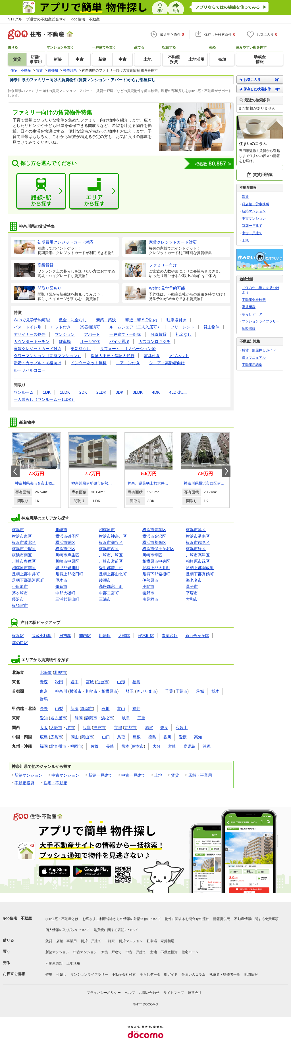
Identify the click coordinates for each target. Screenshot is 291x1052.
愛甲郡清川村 (111, 567)
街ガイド (171, 974)
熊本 (125, 746)
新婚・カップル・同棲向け (37, 363)
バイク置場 (119, 341)
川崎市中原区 (67, 561)
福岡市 (76, 746)
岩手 (74, 682)
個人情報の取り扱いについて (67, 930)
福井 (136, 708)
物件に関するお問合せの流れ (187, 919)
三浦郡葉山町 (67, 599)
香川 (167, 737)
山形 (121, 682)
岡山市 (87, 737)
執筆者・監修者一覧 (224, 974)
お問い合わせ (149, 993)
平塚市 (192, 593)
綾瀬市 (105, 580)
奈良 (164, 727)
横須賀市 (20, 605)
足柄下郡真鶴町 (200, 574)
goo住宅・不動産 (17, 918)
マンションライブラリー (260, 321)
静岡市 (91, 718)
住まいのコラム (193, 974)
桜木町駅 (146, 635)
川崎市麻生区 (67, 555)
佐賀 (95, 746)
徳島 (152, 737)
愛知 (44, 718)
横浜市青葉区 (154, 529)
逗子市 (192, 586)
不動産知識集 (250, 341)
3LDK (138, 392)
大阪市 (56, 727)
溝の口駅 (20, 642)
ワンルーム (24, 392)
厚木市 (61, 580)
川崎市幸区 (152, 555)
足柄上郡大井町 (156, 567)
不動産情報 (248, 188)
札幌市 (60, 672)
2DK (83, 392)
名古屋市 (58, 718)
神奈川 (61, 691)
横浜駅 (18, 635)
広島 (44, 737)
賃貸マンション (131, 941)
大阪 (44, 727)
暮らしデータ (252, 314)
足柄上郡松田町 (69, 574)
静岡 (79, 718)
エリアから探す (94, 191)
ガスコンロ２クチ (155, 341)
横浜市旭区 (196, 529)
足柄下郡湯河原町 (28, 580)
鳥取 (121, 737)
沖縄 (207, 746)
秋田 (59, 682)
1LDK (65, 392)
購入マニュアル (254, 358)
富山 (121, 708)
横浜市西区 (109, 548)
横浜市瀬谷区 (111, 542)
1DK (47, 392)
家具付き (152, 355)
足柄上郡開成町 (200, 567)
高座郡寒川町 (111, 586)
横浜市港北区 (24, 542)
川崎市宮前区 (111, 561)
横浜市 (18, 529)
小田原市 (20, 586)
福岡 (44, 746)
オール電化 (90, 341)
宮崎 (172, 746)
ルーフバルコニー (29, 370)
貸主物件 (211, 327)
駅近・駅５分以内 (141, 320)
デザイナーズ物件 (29, 334)
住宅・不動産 (55, 783)
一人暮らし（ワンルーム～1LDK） (44, 399)
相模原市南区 (24, 567)
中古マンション (65, 775)
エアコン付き (128, 363)
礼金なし (184, 334)
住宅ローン (190, 952)
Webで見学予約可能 (32, 320)
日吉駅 (65, 635)
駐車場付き (176, 320)
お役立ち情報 (14, 974)
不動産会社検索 (254, 300)
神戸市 (99, 727)
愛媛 (183, 737)
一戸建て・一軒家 (125, 334)
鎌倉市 (61, 586)
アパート (92, 334)
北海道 (46, 672)
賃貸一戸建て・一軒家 (98, 941)
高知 (198, 737)
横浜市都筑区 (154, 542)
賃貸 (175, 775)
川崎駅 (105, 635)
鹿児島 (189, 746)
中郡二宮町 (109, 593)
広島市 (56, 737)
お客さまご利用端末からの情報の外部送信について (121, 919)
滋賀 (149, 727)
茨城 (200, 691)
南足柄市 (150, 599)
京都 (118, 727)
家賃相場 (248, 307)
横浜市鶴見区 (198, 542)
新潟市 (87, 708)
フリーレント (182, 327)
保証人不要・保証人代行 (112, 355)
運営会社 (194, 993)
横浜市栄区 (65, 542)
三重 (141, 718)
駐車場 (65, 341)
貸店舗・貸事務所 (255, 204)
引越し (61, 974)
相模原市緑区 (198, 561)
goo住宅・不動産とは (61, 919)
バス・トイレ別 (27, 327)
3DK (119, 392)
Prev (15, 471)
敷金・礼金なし (73, 320)
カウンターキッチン (31, 341)
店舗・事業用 (200, 775)
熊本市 (138, 746)
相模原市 (107, 529)
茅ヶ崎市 (20, 593)
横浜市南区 (22, 555)
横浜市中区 (65, 548)
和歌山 (182, 727)
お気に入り (260, 80)
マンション (65, 334)
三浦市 (105, 599)
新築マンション (28, 775)
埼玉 (130, 691)
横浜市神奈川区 (113, 536)
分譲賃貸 (159, 334)
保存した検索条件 (260, 89)
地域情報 (246, 279)
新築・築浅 (106, 320)
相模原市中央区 (156, 561)
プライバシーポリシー (104, 993)
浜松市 (107, 718)
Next (226, 471)
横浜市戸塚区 (24, 548)
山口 (106, 737)
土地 (158, 775)
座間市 (148, 586)
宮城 (90, 682)
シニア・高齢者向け (167, 363)
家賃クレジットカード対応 (37, 348)
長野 (44, 708)
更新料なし (81, 348)
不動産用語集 (252, 365)
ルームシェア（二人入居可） (135, 327)
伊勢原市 (150, 580)
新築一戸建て (100, 775)
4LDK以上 (178, 392)
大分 (157, 746)
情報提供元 (221, 919)
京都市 (130, 727)
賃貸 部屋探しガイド (259, 350)
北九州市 (58, 746)
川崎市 (61, 529)
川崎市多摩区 (24, 561)
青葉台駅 (170, 635)
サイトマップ (173, 993)
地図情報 (248, 329)
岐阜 (126, 718)
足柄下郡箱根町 (156, 574)
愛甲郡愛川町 (67, 567)
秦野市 (148, 593)
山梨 (59, 708)
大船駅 (124, 635)
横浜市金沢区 (154, 536)
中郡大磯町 (65, 593)
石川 (105, 708)
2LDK (101, 392)
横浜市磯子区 (67, 536)
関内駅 (85, 635)
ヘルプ (130, 993)
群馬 (44, 699)
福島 (136, 682)
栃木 (215, 691)
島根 (137, 737)
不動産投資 (24, 783)
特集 (48, 974)
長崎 (110, 746)
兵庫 (87, 727)
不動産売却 (54, 963)
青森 (44, 682)
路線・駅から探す (41, 191)
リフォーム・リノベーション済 (128, 348)
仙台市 (102, 682)
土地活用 (73, 963)
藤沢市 (18, 599)
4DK (156, 392)
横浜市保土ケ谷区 (158, 548)
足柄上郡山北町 (113, 574)
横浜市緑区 (196, 548)
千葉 (169, 691)
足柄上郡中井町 (26, 574)
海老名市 (194, 580)
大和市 (192, 599)
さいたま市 (146, 691)
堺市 (70, 727)
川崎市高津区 (198, 555)
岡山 (75, 737)
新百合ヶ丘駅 (197, 635)
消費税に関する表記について (116, 930)
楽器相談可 (90, 327)
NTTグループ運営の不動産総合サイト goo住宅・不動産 (54, 19)
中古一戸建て (133, 775)
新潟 (74, 708)
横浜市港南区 (198, 536)
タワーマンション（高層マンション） (47, 355)
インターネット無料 (89, 363)
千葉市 (181, 691)
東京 (44, 691)
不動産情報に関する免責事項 (256, 919)
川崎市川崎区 (111, 555)
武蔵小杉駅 (41, 635)
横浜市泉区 (22, 536)
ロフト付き (61, 327)
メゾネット (179, 355)
